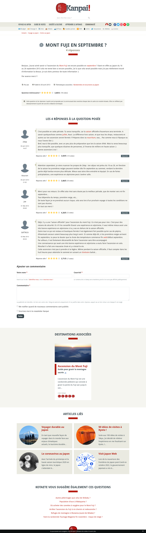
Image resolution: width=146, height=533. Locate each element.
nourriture (91, 137)
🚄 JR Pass (57, 29)
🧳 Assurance (96, 29)
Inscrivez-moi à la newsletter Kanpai (34, 311)
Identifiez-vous (34, 279)
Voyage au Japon (24, 24)
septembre (91, 65)
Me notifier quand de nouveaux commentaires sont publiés (43, 306)
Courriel (78, 272)
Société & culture (55, 24)
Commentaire (23, 285)
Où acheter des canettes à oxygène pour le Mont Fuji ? (73, 505)
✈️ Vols (41, 29)
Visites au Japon (45, 33)
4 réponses (73, 50)
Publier (20, 316)
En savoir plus (92, 531)
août (105, 237)
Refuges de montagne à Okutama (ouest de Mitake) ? (73, 513)
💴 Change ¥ (32, 29)
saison (88, 131)
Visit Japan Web (108, 453)
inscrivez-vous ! (48, 279)
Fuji (65, 65)
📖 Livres (114, 29)
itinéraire (86, 252)
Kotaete (24, 33)
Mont (61, 65)
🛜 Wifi (79, 29)
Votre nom (22, 272)
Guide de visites (40, 24)
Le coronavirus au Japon (56, 453)
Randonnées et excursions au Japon (86, 85)
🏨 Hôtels (48, 29)
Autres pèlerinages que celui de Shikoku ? (73, 498)
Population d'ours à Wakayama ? (73, 501)
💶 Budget (22, 29)
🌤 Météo (106, 29)
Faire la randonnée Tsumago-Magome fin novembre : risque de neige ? (73, 517)
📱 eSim (87, 29)
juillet (64, 134)
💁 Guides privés (69, 29)
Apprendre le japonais (73, 24)
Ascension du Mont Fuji (72, 366)
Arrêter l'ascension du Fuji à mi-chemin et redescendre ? (73, 509)
